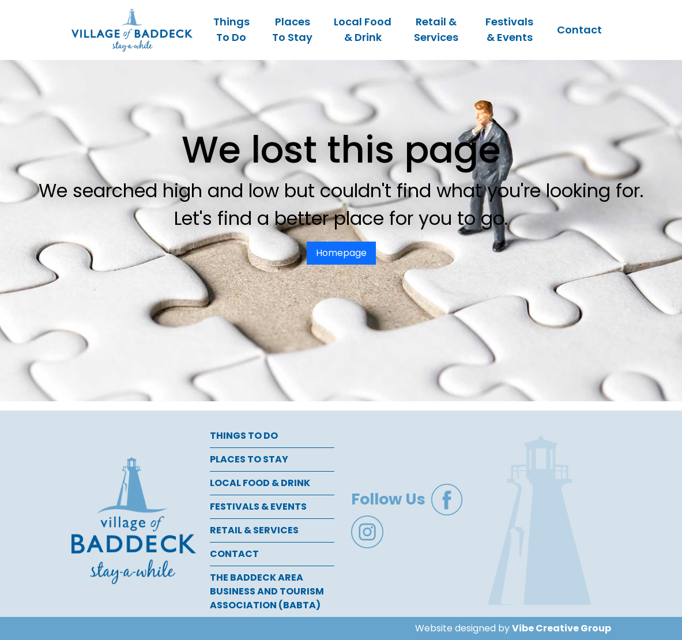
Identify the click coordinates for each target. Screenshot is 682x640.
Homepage (341, 252)
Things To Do (231, 29)
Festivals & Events (509, 29)
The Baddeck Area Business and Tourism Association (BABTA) (267, 591)
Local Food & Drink (362, 29)
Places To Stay (292, 29)
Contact (579, 29)
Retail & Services (436, 29)
